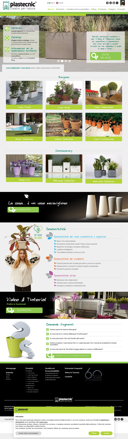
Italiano (51, 3)
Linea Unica (64, 107)
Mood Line (24, 180)
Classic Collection (64, 139)
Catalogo (16, 37)
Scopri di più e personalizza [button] (28, 433)
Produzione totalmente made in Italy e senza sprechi (76, 244)
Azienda (103, 9)
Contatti (122, 9)
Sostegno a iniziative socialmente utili (70, 286)
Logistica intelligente (64, 250)
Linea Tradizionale (103, 107)
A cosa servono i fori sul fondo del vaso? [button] (67, 338)
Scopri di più (23, 209)
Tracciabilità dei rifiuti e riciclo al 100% (70, 252)
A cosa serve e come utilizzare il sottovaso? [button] (69, 334)
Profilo (8, 375)
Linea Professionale (104, 139)
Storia (8, 377)
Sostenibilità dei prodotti (69, 259)
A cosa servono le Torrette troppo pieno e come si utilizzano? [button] (76, 349)
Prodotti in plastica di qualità (67, 269)
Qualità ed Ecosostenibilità (79, 9)
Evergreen (64, 77)
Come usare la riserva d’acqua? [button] (63, 330)
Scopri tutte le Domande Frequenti (73, 356)
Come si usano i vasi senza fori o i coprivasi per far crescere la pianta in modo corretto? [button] (83, 344)
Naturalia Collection (103, 181)
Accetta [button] (106, 433)
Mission (8, 379)
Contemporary (64, 150)
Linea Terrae (24, 107)
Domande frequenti (73, 368)
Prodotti (61, 9)
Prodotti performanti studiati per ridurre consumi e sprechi (78, 263)
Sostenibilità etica (65, 275)
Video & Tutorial (72, 372)
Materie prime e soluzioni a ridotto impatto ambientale (77, 266)
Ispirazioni (16, 28)
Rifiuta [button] (94, 433)
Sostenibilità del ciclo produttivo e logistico (80, 236)
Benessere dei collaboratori (66, 280)
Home (51, 9)
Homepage (11, 368)
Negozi (112, 9)
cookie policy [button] (43, 422)
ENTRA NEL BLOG (106, 56)
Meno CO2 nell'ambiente (66, 241)
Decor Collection (24, 139)
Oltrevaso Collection (64, 181)
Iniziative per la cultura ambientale (69, 283)
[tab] (84, 329)
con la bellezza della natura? (33, 68)
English (59, 3)
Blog (94, 9)
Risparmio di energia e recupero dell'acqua (72, 247)
